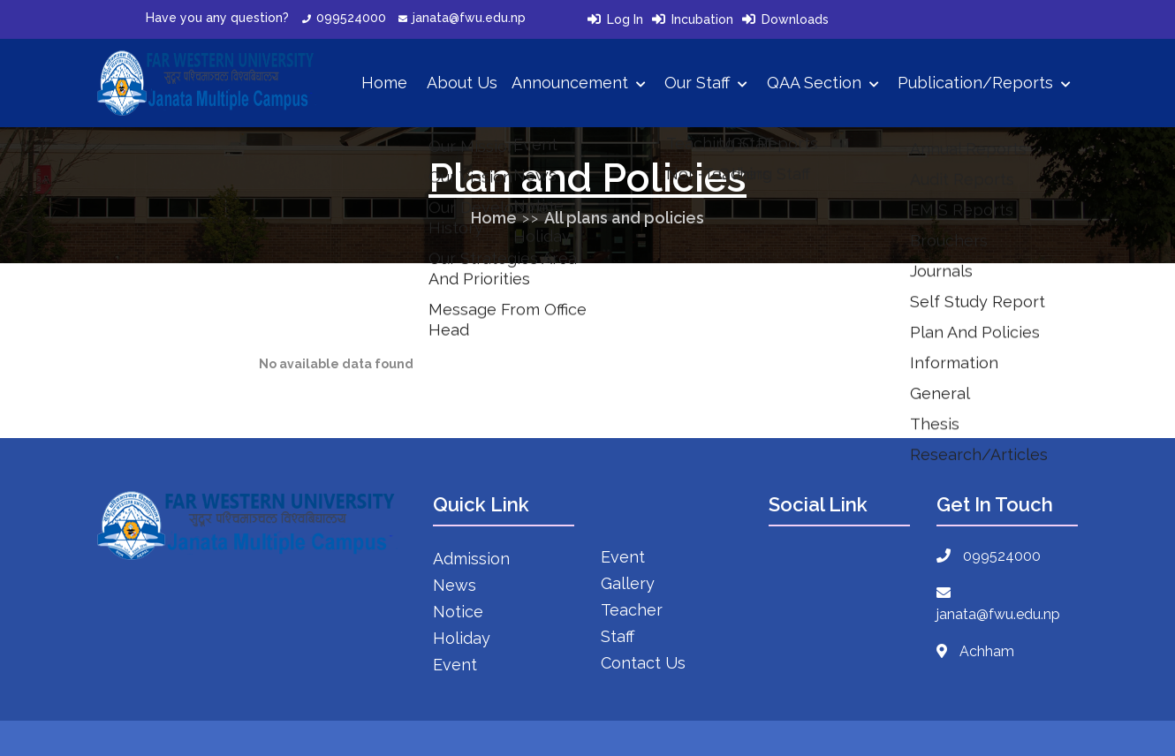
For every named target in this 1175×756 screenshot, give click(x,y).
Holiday (461, 638)
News (454, 585)
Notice (458, 611)
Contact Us (643, 663)
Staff (617, 636)
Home (384, 82)
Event (455, 664)
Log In (625, 19)
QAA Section (823, 82)
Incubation (702, 19)
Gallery (628, 583)
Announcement (579, 82)
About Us (462, 82)
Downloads (795, 19)
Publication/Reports (984, 82)
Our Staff (705, 82)
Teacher (632, 610)
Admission (471, 558)
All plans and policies (624, 217)
